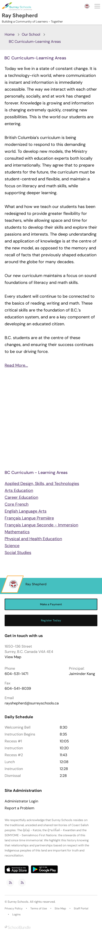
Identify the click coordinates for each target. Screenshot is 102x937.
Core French (16, 504)
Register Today (51, 620)
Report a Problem (19, 808)
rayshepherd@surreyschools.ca (32, 703)
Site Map (60, 908)
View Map (13, 656)
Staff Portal (81, 908)
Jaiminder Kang (82, 673)
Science (12, 545)
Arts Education (19, 490)
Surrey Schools (18, 902)
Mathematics (17, 532)
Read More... (16, 365)
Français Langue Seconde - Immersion (41, 525)
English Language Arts (25, 511)
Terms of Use (38, 908)
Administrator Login (21, 801)
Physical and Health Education (33, 539)
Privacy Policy (14, 908)
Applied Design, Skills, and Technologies (42, 483)
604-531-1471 (16, 673)
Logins (16, 914)
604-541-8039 (18, 688)
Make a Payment (51, 604)
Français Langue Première (29, 518)
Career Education (21, 497)
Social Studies (18, 552)
